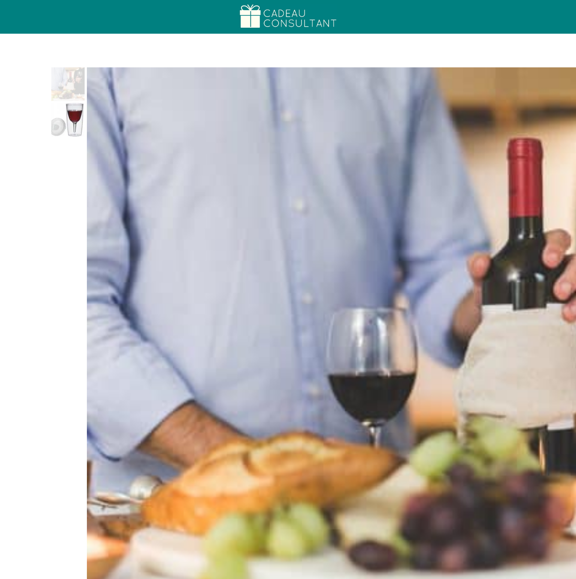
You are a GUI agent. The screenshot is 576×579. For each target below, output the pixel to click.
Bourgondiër (347, 82)
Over (126, 16)
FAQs (559, 572)
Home (23, 16)
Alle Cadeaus (463, 572)
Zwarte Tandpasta (288, 522)
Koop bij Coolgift (360, 166)
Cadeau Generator (411, 572)
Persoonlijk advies (516, 572)
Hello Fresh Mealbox (164, 522)
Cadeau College (75, 16)
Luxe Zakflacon (412, 522)
